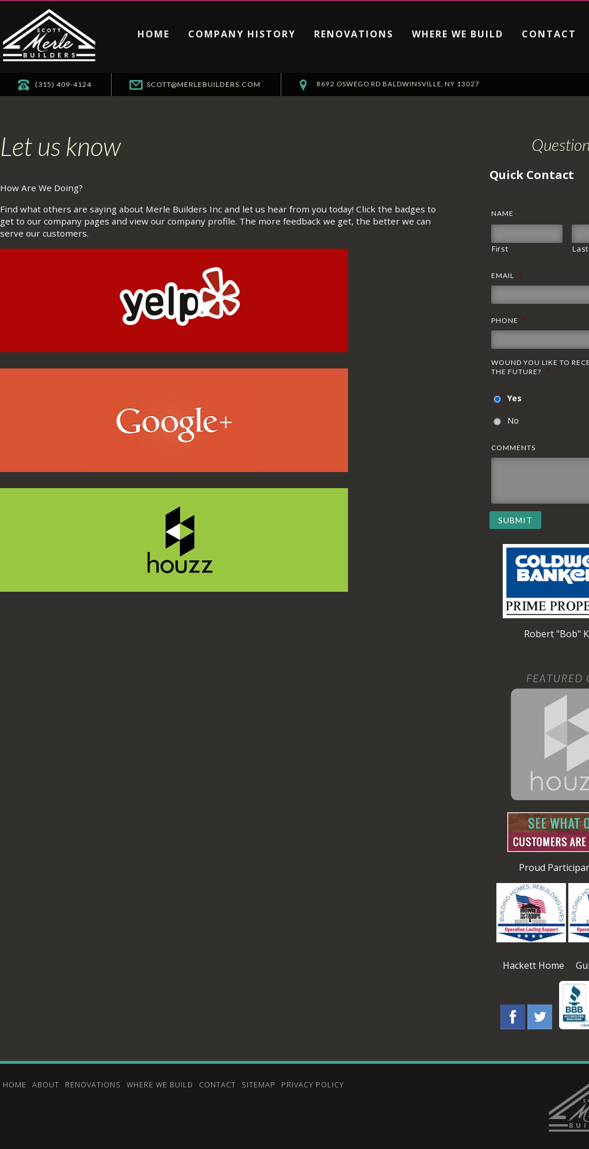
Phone (508, 320)
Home (153, 34)
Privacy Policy (312, 1084)
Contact (549, 34)
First (500, 249)
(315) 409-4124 (77, 84)
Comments (513, 447)
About (45, 1084)
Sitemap (259, 1084)
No (513, 420)
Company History (242, 34)
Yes (514, 398)
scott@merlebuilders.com (246, 84)
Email (506, 275)
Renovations (353, 34)
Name (506, 213)
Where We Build (457, 34)
